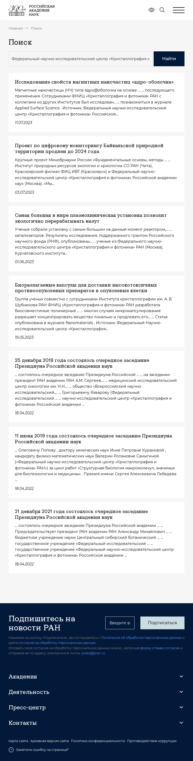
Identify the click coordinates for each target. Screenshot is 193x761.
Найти (169, 58)
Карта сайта (18, 741)
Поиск (36, 28)
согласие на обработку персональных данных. (57, 643)
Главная (16, 28)
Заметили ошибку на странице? (39, 749)
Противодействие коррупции (152, 741)
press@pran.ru (93, 653)
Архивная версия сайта (49, 741)
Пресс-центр (27, 707)
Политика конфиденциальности (98, 741)
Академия (23, 676)
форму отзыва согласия (160, 648)
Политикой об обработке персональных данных (141, 638)
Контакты (23, 723)
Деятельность (29, 692)
